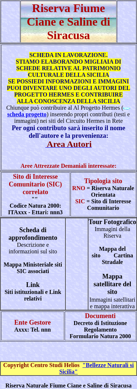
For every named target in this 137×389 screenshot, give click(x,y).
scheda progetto (27, 114)
